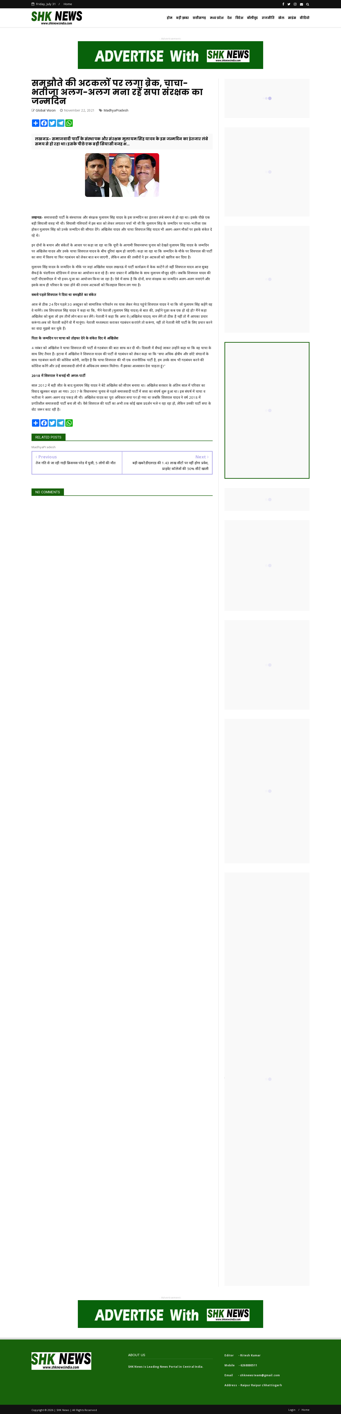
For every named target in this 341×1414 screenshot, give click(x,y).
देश (229, 18)
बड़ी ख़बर (182, 18)
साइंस (292, 18)
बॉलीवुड (252, 18)
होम (169, 18)
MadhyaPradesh (116, 110)
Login (291, 1409)
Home (68, 4)
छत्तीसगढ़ (199, 18)
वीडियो (304, 18)
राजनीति (268, 18)
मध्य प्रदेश (217, 18)
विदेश (239, 18)
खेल (281, 18)
